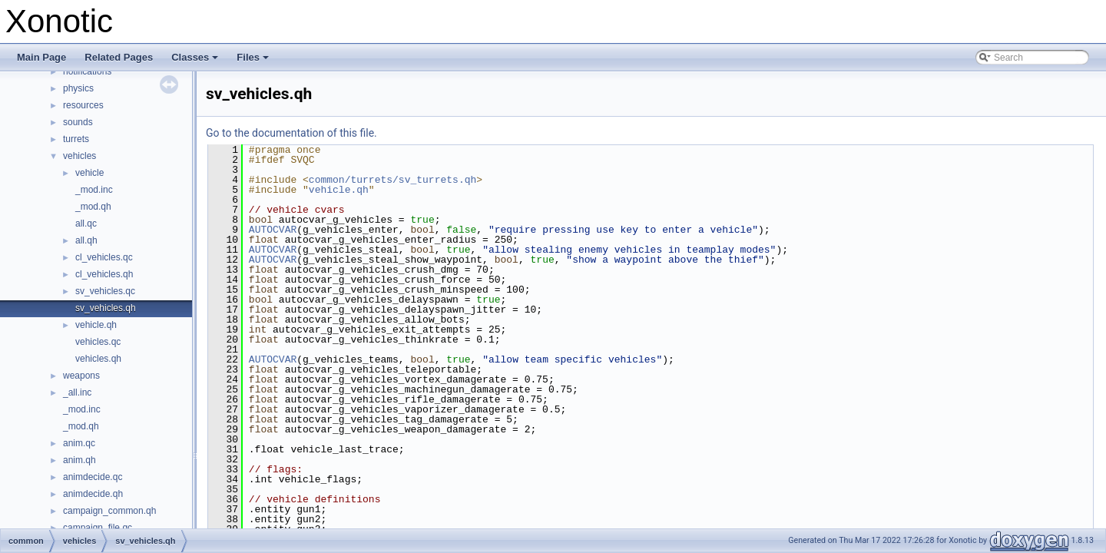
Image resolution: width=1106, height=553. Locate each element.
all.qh (86, 240)
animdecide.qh (93, 493)
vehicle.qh (96, 325)
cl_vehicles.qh (104, 274)
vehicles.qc (98, 341)
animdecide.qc (92, 477)
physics (78, 88)
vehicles (79, 156)
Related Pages (118, 57)
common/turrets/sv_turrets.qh (392, 180)
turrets (76, 139)
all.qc (86, 223)
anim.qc (79, 443)
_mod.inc (94, 189)
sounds (78, 122)
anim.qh (79, 460)
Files (254, 61)
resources (83, 105)
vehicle (89, 172)
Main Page (41, 57)
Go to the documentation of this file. (291, 133)
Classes (195, 61)
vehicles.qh (98, 358)
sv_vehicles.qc (105, 291)
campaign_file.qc (97, 527)
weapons (81, 375)
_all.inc (77, 392)
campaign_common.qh (109, 510)
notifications (87, 71)
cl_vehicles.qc (104, 257)
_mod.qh (93, 206)
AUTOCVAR (272, 230)
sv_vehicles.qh (105, 308)
